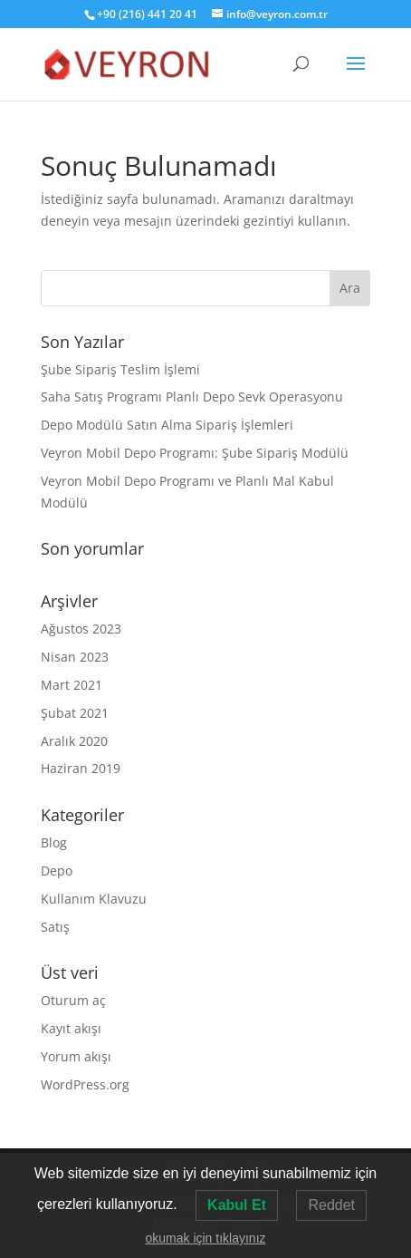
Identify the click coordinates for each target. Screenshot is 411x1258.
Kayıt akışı (71, 1028)
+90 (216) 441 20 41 (147, 14)
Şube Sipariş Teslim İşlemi (120, 369)
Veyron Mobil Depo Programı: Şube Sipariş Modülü (195, 452)
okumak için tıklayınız (205, 1238)
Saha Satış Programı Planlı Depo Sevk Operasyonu (192, 396)
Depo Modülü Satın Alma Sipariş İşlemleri (167, 424)
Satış (55, 926)
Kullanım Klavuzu (94, 898)
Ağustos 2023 (81, 628)
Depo (56, 870)
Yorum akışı (76, 1056)
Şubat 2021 (75, 712)
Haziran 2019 (80, 768)
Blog (54, 842)
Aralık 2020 (74, 741)
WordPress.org (85, 1084)
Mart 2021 (71, 684)
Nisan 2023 (75, 656)
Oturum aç (73, 1000)
